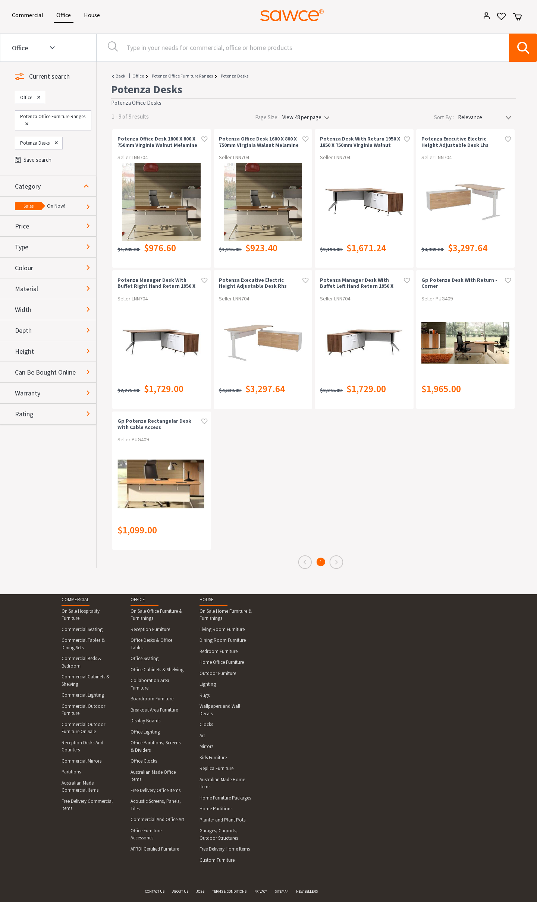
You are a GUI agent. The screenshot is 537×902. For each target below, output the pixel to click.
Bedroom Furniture (219, 651)
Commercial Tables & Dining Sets (83, 644)
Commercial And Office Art (157, 819)
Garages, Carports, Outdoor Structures (219, 834)
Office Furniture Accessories (146, 834)
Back (120, 76)
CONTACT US (154, 891)
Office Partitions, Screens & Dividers (155, 746)
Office (64, 14)
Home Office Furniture (222, 662)
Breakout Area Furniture (154, 710)
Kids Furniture (213, 757)
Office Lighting (145, 732)
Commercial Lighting (83, 695)
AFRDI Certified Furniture (155, 849)
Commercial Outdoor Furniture (83, 710)
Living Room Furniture (222, 629)
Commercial (29, 14)
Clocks (206, 724)
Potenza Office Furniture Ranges (182, 76)
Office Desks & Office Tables (151, 644)
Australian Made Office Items (153, 776)
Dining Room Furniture (223, 640)
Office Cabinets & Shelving (157, 669)
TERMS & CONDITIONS (229, 891)
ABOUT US (180, 891)
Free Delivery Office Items (155, 790)
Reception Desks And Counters (82, 746)
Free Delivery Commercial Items (87, 805)
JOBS (200, 891)
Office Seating (144, 658)
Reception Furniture (150, 629)
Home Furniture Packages (225, 798)
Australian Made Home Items (222, 783)
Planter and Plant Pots (222, 820)
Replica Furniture (216, 768)
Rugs (205, 695)
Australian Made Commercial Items (80, 787)
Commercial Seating (82, 629)
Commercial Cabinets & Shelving (86, 680)
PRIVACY (260, 891)
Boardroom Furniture (152, 699)
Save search (33, 159)
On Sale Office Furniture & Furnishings (156, 615)
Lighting (208, 684)
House (93, 14)
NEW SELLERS (307, 891)
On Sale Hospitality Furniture (81, 615)
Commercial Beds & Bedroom (81, 662)
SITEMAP (281, 891)
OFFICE (138, 599)
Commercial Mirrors (81, 761)
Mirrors (206, 746)
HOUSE (207, 599)
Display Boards (145, 721)
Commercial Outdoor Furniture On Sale (83, 728)
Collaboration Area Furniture (150, 684)
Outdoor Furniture (218, 673)
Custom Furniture (217, 860)
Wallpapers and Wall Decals (220, 710)
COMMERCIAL (75, 599)
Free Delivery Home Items (225, 849)
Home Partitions (216, 808)
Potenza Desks (234, 76)
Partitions (71, 772)
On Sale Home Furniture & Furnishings (226, 615)
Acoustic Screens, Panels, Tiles (156, 805)
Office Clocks (144, 761)
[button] (55, 186)
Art (202, 735)
